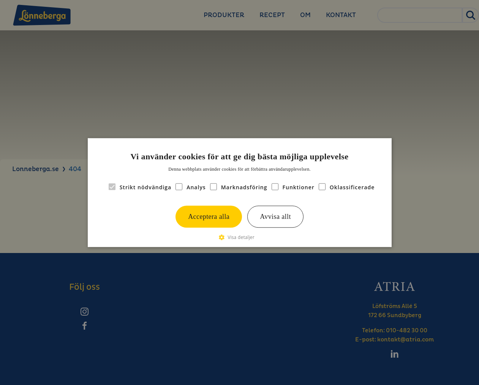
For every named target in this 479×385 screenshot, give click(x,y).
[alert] (239, 192)
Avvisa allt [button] (275, 216)
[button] (239, 237)
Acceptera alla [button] (208, 216)
